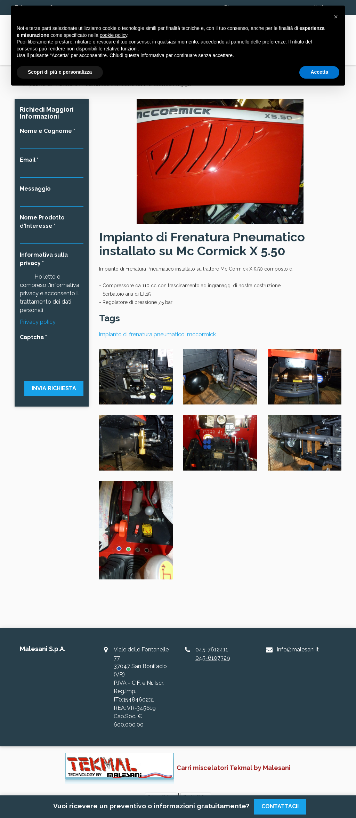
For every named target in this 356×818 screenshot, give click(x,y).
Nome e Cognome (46, 131)
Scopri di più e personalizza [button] (60, 72)
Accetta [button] (319, 72)
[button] (335, 16)
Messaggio (35, 188)
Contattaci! (280, 806)
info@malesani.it (298, 649)
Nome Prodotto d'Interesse (42, 221)
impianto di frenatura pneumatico (142, 334)
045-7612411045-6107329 (212, 653)
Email (27, 160)
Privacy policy (38, 322)
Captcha (32, 337)
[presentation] (51, 356)
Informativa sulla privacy (44, 258)
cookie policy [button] (113, 35)
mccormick (201, 334)
